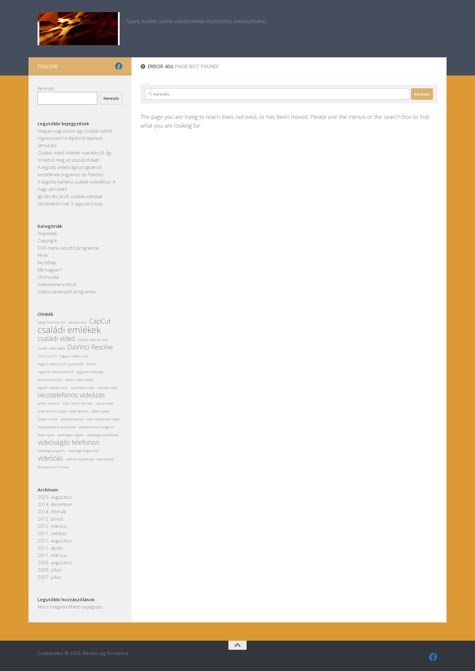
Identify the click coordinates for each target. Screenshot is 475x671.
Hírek (43, 255)
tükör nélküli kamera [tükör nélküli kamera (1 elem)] (77, 403)
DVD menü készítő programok (68, 248)
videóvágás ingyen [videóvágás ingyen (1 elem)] (70, 435)
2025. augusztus (55, 497)
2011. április (50, 548)
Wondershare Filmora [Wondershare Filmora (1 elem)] (53, 467)
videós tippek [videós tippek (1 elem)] (100, 411)
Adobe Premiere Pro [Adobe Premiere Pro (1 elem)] (51, 322)
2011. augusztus (55, 541)
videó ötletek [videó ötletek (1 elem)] (105, 459)
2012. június (50, 519)
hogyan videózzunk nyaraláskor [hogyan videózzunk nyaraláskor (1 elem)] (61, 364)
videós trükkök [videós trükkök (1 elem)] (48, 419)
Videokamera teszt (57, 284)
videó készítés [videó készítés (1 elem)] (78, 411)
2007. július (49, 577)
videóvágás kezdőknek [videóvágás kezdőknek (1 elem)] (102, 435)
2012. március (52, 526)
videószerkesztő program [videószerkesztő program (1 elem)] (96, 427)
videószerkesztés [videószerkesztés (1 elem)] (71, 419)
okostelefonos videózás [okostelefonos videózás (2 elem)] (71, 395)
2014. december (55, 504)
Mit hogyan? (49, 270)
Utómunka (48, 277)
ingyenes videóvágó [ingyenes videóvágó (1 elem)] (90, 372)
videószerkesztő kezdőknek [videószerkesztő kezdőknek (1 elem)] (57, 427)
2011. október (52, 533)
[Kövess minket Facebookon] (118, 66)
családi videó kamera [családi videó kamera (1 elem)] (93, 340)
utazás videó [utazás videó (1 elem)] (104, 403)
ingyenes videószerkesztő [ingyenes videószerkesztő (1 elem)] (55, 372)
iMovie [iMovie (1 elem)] (91, 364)
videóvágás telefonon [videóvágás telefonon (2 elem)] (68, 442)
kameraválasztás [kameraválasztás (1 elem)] (50, 380)
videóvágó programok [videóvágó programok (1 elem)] (83, 451)
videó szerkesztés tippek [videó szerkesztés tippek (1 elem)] (103, 419)
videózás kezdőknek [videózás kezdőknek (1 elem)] (79, 459)
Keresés (46, 88)
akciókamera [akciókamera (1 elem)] (77, 322)
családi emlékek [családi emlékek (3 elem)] (69, 329)
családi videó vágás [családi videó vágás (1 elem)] (51, 348)
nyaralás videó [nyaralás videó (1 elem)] (107, 388)
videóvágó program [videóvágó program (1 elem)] (51, 451)
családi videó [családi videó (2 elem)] (56, 338)
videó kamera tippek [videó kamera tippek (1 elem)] (52, 411)
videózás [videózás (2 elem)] (50, 458)
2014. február (52, 511)
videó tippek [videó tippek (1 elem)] (46, 435)
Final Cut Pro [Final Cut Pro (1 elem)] (47, 356)
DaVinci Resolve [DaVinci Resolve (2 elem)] (90, 347)
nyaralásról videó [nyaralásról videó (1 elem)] (82, 388)
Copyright (47, 241)
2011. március (52, 555)
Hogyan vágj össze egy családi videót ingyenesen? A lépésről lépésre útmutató (75, 138)
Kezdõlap (47, 262)
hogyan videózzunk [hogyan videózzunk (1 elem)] (73, 356)
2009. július (49, 570)
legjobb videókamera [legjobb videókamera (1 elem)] (52, 388)
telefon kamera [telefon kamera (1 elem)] (48, 403)
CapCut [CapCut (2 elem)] (100, 321)
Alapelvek (47, 233)
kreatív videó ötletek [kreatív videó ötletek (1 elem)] (79, 380)
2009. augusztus (55, 562)
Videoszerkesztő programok (67, 291)
